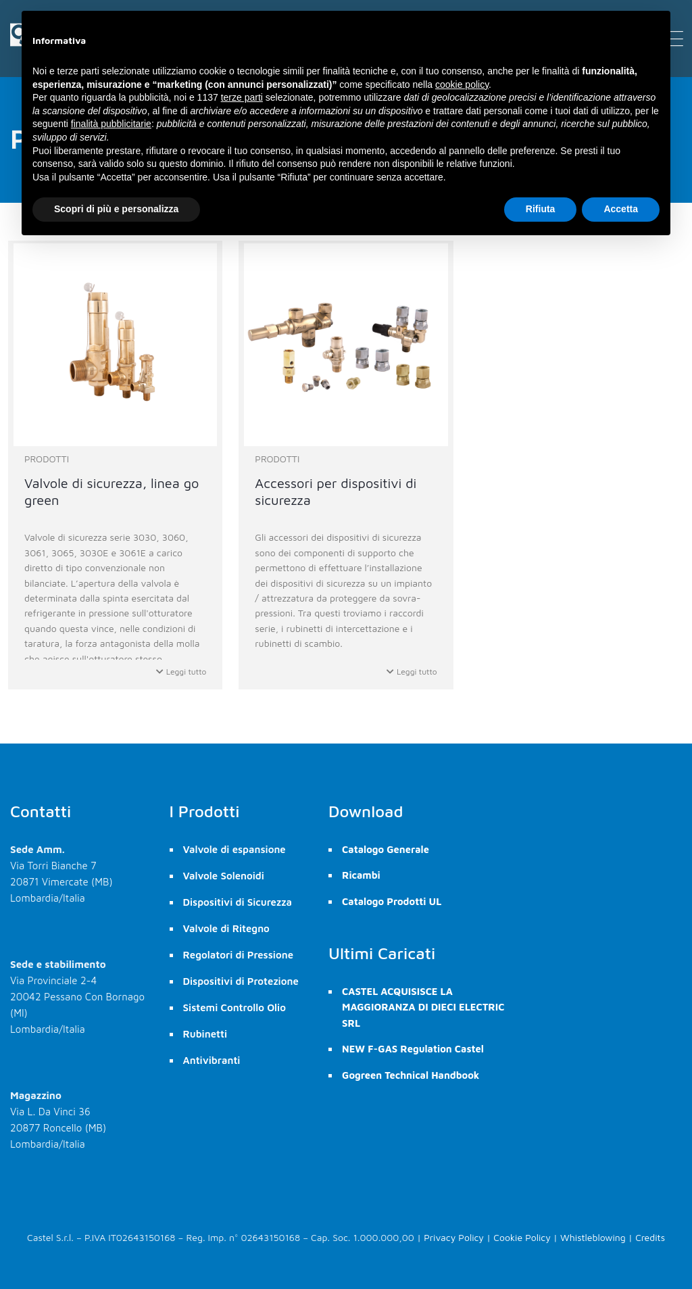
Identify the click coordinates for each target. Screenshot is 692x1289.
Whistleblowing (593, 1237)
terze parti (242, 97)
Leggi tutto (181, 671)
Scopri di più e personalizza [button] (116, 208)
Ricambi (361, 875)
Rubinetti (205, 1034)
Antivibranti (212, 1060)
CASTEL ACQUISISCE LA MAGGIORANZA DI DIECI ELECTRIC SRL (423, 1007)
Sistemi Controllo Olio (234, 1007)
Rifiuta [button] (540, 208)
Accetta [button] (620, 208)
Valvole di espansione (234, 849)
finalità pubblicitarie (111, 123)
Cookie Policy (521, 1237)
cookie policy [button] (462, 84)
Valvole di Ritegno (226, 928)
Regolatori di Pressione (238, 954)
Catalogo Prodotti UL (391, 901)
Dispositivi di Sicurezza (237, 902)
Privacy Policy (454, 1237)
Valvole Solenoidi (223, 875)
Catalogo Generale (385, 849)
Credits (650, 1237)
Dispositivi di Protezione (241, 981)
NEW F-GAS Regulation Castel (413, 1048)
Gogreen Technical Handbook (410, 1075)
